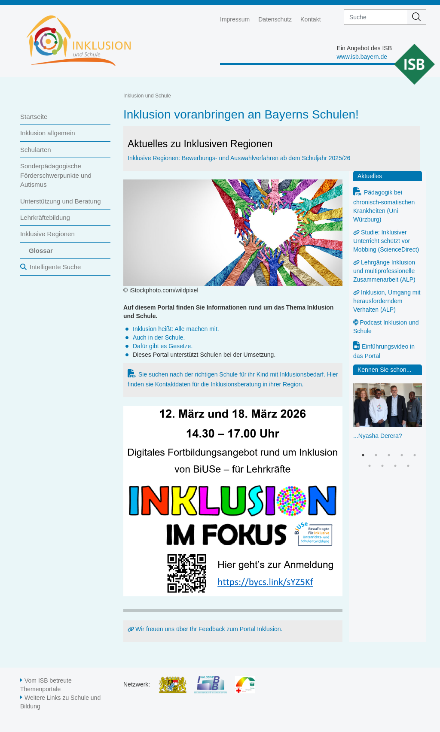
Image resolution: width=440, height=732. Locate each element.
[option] (387, 420)
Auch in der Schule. (159, 337)
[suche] (375, 17)
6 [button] (369, 466)
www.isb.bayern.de (362, 56)
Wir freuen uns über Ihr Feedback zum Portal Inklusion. (208, 629)
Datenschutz (275, 19)
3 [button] (389, 455)
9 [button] (408, 466)
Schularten (35, 149)
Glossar (41, 250)
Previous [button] (357, 409)
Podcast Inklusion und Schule (386, 326)
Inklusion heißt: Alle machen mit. (176, 328)
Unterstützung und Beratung (60, 201)
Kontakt (310, 19)
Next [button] (419, 409)
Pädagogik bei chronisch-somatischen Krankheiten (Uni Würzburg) (384, 206)
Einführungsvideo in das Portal (384, 351)
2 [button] (376, 455)
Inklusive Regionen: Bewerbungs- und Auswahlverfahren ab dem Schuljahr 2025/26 (239, 158)
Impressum (235, 19)
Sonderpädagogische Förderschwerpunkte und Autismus (56, 175)
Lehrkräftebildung (45, 217)
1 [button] (363, 455)
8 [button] (395, 466)
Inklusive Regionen (47, 233)
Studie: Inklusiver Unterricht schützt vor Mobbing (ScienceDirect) (386, 241)
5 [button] (414, 455)
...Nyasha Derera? (377, 435)
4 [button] (401, 455)
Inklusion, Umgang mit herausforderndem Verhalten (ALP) (387, 301)
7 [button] (382, 466)
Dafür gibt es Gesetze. (162, 346)
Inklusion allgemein (47, 133)
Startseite (33, 116)
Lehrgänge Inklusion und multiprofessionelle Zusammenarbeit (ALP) (384, 271)
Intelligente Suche (55, 266)
